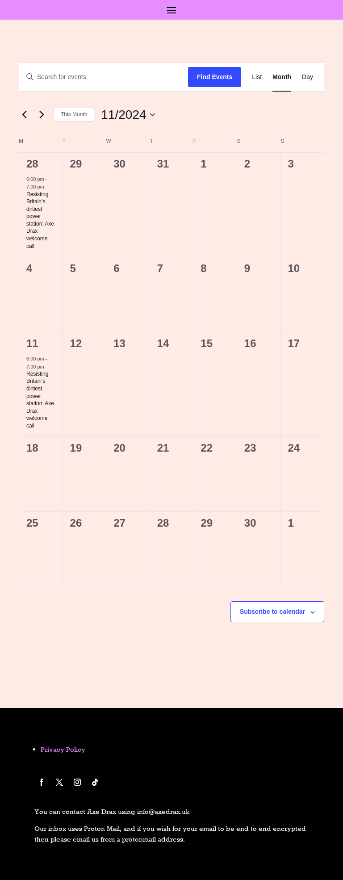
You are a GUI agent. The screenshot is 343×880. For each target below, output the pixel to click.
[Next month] (41, 114)
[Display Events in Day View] (307, 77)
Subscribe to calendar (272, 611)
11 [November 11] (32, 343)
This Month (74, 114)
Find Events (214, 76)
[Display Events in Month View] (281, 77)
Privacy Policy (63, 749)
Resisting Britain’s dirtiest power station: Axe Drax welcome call (40, 220)
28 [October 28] (32, 164)
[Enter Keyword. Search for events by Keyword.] (103, 77)
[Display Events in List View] (257, 77)
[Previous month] (24, 114)
